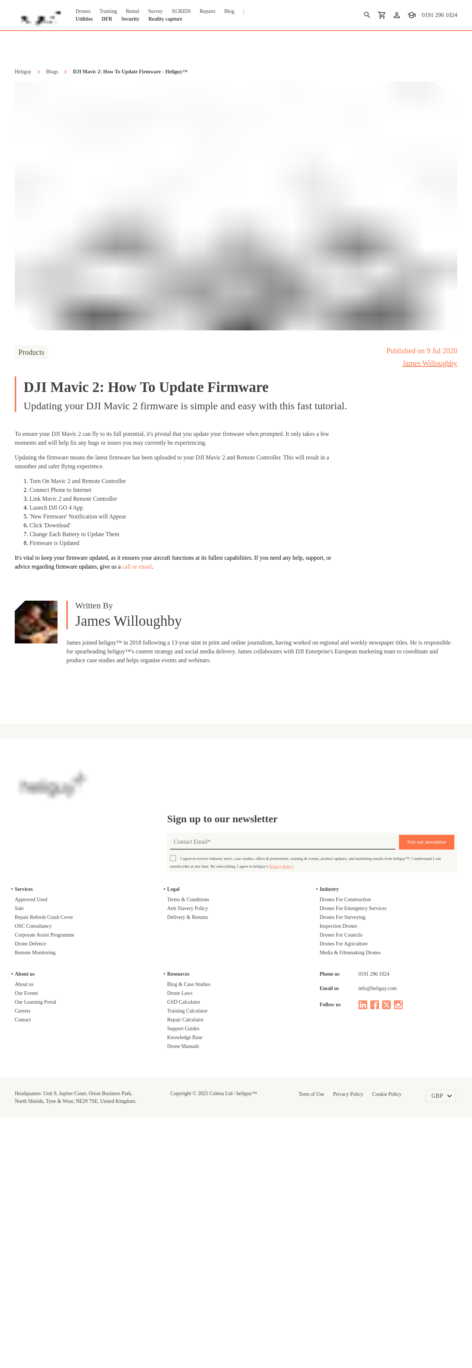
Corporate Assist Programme (52, 1177)
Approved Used (34, 1142)
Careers (25, 1253)
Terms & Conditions (192, 1142)
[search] (365, 15)
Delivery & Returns (190, 1159)
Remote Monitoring (39, 1195)
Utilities (86, 18)
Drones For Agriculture (348, 1186)
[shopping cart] (380, 15)
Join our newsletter (426, 1084)
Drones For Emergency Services (360, 1151)
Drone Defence (34, 1186)
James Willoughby (423, 363)
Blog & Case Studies (192, 1226)
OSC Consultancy (37, 1168)
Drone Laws (181, 1235)
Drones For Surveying (347, 1159)
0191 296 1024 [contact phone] (438, 15)
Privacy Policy (368, 1109)
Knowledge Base (188, 1280)
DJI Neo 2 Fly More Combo (73, 832)
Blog (242, 11)
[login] (395, 15)
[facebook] (374, 1247)
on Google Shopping (431, 748)
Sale (20, 1151)
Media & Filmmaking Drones (355, 1195)
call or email (225, 567)
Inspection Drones (343, 1168)
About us (26, 1226)
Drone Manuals (186, 1288)
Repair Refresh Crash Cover (50, 1159)
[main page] (38, 15)
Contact (26, 1262)
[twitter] (386, 1247)
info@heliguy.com (381, 1231)
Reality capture (180, 18)
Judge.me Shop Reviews (243, 832)
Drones (85, 11)
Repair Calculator (189, 1262)
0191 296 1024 (375, 1216)
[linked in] (362, 1247)
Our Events (29, 1235)
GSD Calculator (186, 1244)
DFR (111, 18)
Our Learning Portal (39, 1244)
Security (137, 18)
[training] (410, 15)
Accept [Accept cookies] (374, 1347)
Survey (165, 11)
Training (113, 11)
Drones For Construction (351, 1142)
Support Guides (186, 1271)
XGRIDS (192, 11)
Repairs (219, 11)
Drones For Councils (345, 1177)
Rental (140, 11)
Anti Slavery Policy (190, 1151)
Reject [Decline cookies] (334, 1347)
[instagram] (398, 1247)
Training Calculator (191, 1253)
